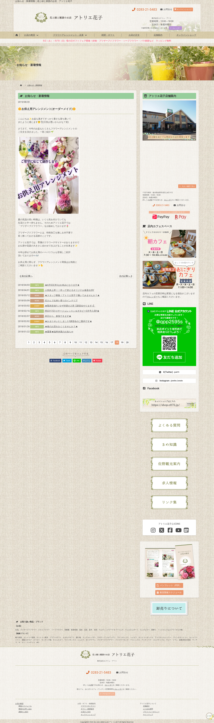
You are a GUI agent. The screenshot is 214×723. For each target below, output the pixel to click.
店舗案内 (158, 35)
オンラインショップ (186, 35)
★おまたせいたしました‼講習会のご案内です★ (68, 321)
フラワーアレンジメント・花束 (68, 35)
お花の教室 (29, 35)
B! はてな (86, 361)
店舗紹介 (146, 706)
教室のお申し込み (25, 709)
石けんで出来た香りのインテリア (61, 300)
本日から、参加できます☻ (57, 316)
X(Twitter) (168, 372)
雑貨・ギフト (108, 35)
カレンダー (168, 200)
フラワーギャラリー (88, 706)
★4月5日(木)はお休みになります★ (61, 285)
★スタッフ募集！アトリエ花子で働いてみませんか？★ (72, 295)
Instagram (169, 380)
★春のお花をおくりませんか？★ (61, 326)
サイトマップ (148, 715)
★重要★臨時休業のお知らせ (58, 331)
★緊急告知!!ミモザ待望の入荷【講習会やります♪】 (69, 305)
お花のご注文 (86, 712)
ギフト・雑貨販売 (87, 709)
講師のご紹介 (23, 712)
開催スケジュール (25, 706)
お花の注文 (134, 35)
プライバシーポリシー (151, 712)
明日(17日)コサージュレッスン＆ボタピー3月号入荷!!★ (71, 311)
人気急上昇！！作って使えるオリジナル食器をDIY (69, 290)
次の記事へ (125, 276)
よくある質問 (148, 709)
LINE (151, 200)
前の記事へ (26, 276)
